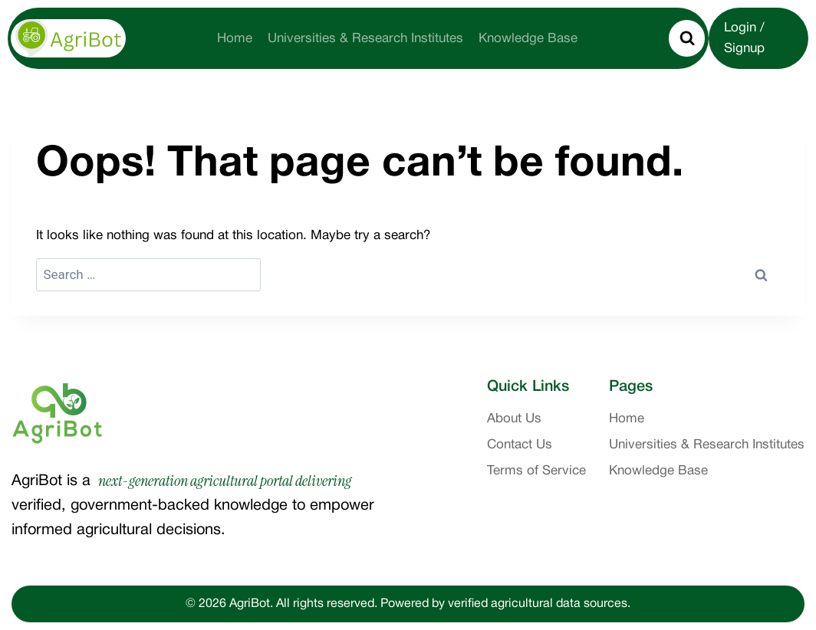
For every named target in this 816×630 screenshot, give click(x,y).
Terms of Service (536, 471)
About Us (514, 419)
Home (234, 38)
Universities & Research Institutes (365, 38)
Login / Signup (744, 38)
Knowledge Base (528, 38)
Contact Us (519, 445)
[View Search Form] (687, 38)
